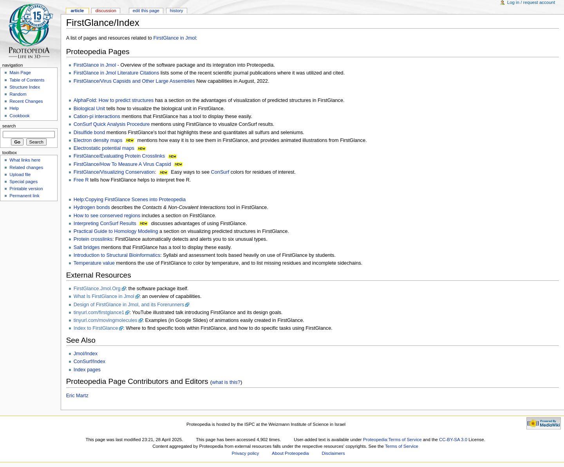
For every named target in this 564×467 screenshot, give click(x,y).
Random (17, 94)
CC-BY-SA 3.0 (453, 439)
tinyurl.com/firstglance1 (99, 312)
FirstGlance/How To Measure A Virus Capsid (122, 164)
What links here (24, 160)
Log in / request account (531, 2)
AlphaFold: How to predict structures (114, 100)
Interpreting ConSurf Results (105, 223)
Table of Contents (26, 80)
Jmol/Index (86, 353)
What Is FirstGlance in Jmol (104, 296)
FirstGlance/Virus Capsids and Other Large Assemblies (134, 81)
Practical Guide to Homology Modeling (116, 231)
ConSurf (220, 172)
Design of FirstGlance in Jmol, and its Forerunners (129, 304)
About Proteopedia (290, 453)
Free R (81, 180)
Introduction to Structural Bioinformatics (117, 255)
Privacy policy (245, 453)
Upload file (20, 174)
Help (14, 108)
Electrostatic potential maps (104, 148)
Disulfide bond (89, 132)
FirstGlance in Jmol (175, 38)
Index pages (87, 370)
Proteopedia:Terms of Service (392, 439)
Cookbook (19, 115)
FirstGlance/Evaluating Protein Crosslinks (119, 156)
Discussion (105, 10)
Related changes (26, 167)
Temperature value (94, 263)
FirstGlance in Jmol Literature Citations (116, 73)
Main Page (20, 72)
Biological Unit (89, 108)
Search (9, 126)
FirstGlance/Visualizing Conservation (114, 172)
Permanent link (24, 195)
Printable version (26, 188)
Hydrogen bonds (92, 207)
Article (77, 10)
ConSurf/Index (89, 361)
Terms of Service (401, 446)
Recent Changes (26, 101)
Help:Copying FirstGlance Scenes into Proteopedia (130, 199)
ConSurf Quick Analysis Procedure (112, 124)
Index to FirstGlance (96, 328)
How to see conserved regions (107, 215)
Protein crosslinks (93, 239)
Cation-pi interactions (97, 116)
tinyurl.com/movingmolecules (105, 320)
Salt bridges (87, 247)
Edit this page (146, 10)
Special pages (23, 181)
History (176, 10)
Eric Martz (77, 395)
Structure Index (24, 87)
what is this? (226, 382)
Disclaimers (333, 453)
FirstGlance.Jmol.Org (97, 288)
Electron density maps (98, 140)
